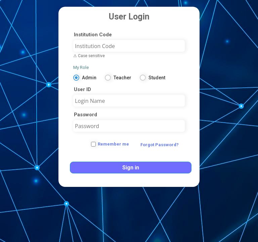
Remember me (113, 144)
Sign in (130, 167)
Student (156, 77)
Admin (89, 77)
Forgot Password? (159, 144)
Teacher (122, 77)
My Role (81, 67)
